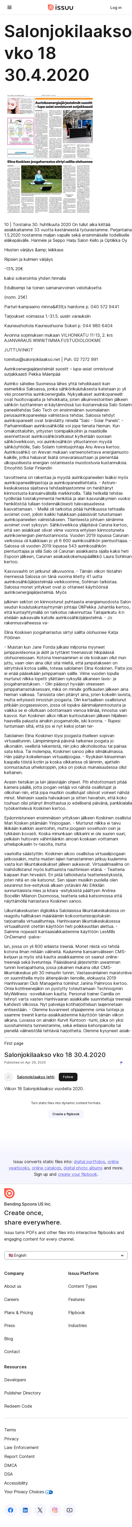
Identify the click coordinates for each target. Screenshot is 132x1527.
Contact (12, 1351)
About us (12, 1286)
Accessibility (16, 1483)
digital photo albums (82, 1168)
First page (13, 1043)
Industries (77, 1325)
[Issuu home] (60, 7)
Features (76, 1299)
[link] (116, 7)
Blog (8, 1338)
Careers (11, 1299)
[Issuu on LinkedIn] (25, 1510)
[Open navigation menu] (9, 7)
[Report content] (122, 1063)
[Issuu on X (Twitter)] (40, 1510)
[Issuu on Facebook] (10, 1510)
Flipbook (76, 1312)
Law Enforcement (21, 1447)
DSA (8, 1474)
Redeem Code (18, 1406)
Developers (15, 1379)
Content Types (82, 1286)
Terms (10, 1429)
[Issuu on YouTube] (69, 1510)
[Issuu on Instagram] (54, 1510)
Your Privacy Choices (28, 1492)
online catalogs (46, 1168)
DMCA (10, 1465)
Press (9, 1325)
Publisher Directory (22, 1393)
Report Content (19, 1456)
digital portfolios (89, 1161)
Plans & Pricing (18, 1312)
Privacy (11, 1438)
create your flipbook (77, 1174)
